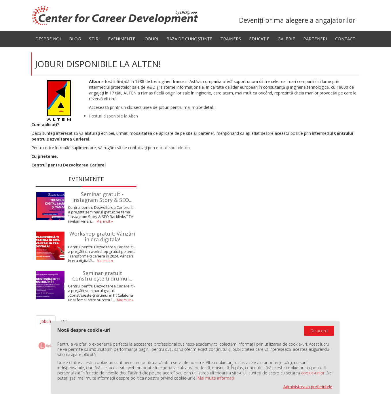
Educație (259, 38)
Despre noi (48, 38)
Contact (345, 38)
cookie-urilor (312, 373)
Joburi (150, 38)
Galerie (286, 38)
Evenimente (121, 38)
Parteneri (315, 38)
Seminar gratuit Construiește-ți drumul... (102, 275)
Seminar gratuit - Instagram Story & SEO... (102, 197)
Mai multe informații (216, 378)
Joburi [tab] (45, 321)
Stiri (94, 38)
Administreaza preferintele (307, 386)
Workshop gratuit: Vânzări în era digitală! (102, 236)
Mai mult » (104, 221)
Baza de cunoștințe (189, 38)
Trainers (230, 38)
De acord (319, 331)
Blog (75, 38)
